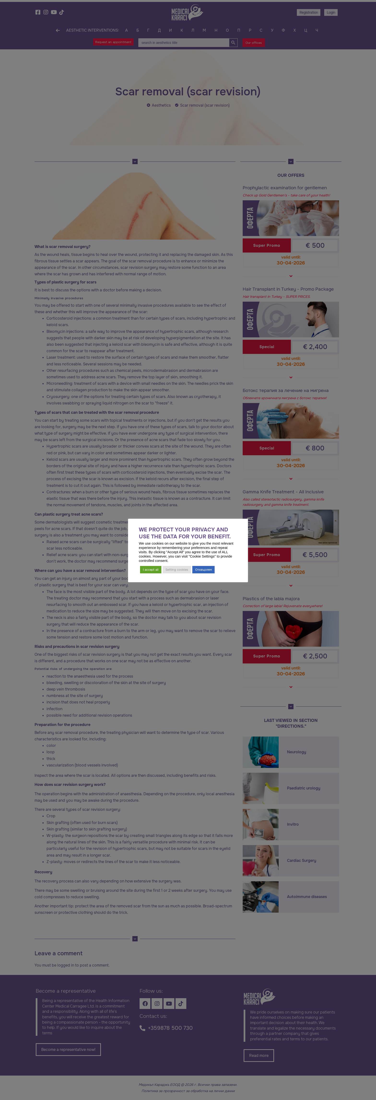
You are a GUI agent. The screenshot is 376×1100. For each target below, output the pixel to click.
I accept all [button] (151, 570)
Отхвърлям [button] (203, 570)
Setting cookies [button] (176, 570)
